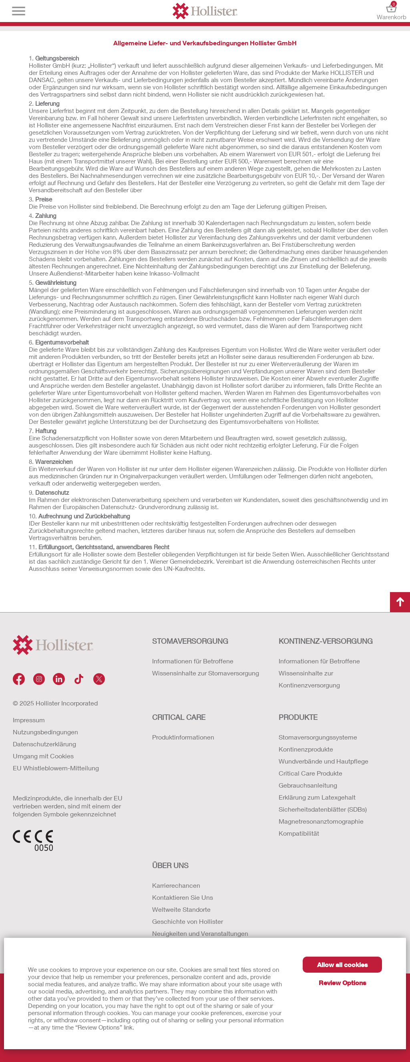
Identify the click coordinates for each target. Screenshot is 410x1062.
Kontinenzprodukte (306, 749)
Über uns (170, 865)
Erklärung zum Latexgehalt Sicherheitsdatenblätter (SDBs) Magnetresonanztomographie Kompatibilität (323, 815)
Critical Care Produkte (310, 773)
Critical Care (178, 717)
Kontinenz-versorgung (326, 641)
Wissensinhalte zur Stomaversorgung (205, 673)
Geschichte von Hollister (187, 921)
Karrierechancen (176, 885)
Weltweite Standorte (181, 909)
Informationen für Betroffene (192, 661)
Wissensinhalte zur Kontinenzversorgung (309, 679)
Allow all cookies (342, 964)
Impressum (29, 719)
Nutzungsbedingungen (45, 732)
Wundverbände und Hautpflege (323, 761)
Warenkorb (391, 11)
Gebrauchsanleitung (308, 785)
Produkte (298, 717)
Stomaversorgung (190, 641)
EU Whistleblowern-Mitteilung (56, 768)
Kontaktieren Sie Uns (182, 897)
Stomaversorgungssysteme (318, 737)
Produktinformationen (183, 737)
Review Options (342, 982)
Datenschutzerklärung (44, 744)
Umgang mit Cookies (43, 756)
